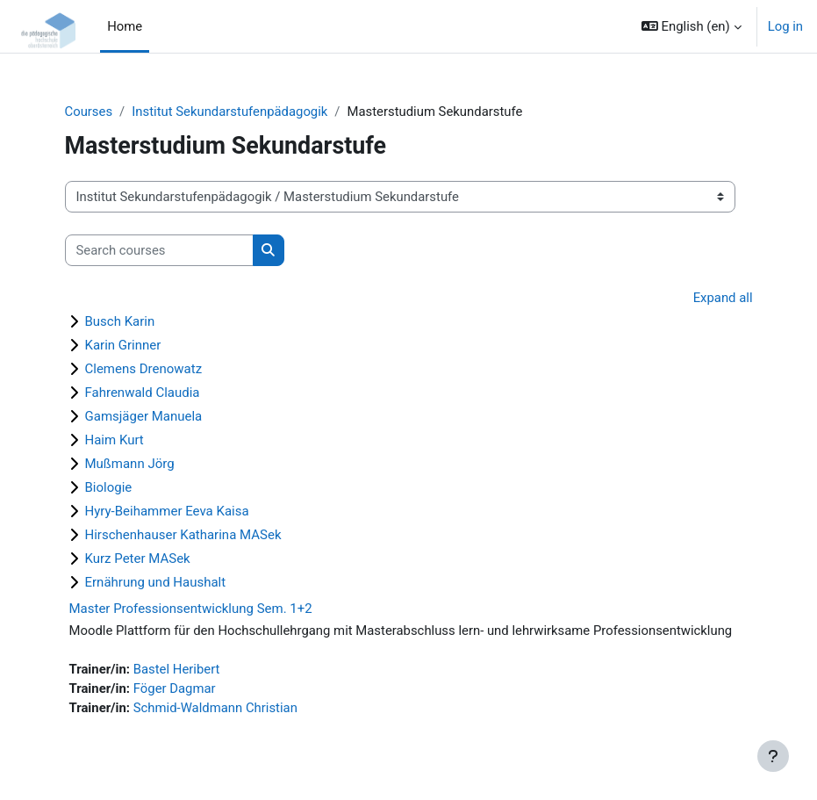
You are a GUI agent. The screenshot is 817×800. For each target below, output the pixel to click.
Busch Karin (120, 321)
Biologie (109, 487)
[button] (691, 26)
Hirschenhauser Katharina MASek (183, 535)
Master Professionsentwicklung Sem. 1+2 (190, 608)
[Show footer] (773, 756)
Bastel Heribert (176, 669)
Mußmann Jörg (130, 464)
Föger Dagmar (174, 688)
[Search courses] (159, 250)
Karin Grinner (123, 345)
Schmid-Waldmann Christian (215, 708)
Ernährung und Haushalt (155, 582)
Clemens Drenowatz (144, 369)
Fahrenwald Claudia (142, 392)
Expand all (723, 298)
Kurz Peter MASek (137, 558)
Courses (89, 111)
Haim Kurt (114, 440)
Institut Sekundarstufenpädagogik (229, 111)
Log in (785, 26)
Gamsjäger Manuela (144, 416)
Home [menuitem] (124, 26)
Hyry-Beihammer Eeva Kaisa (167, 511)
